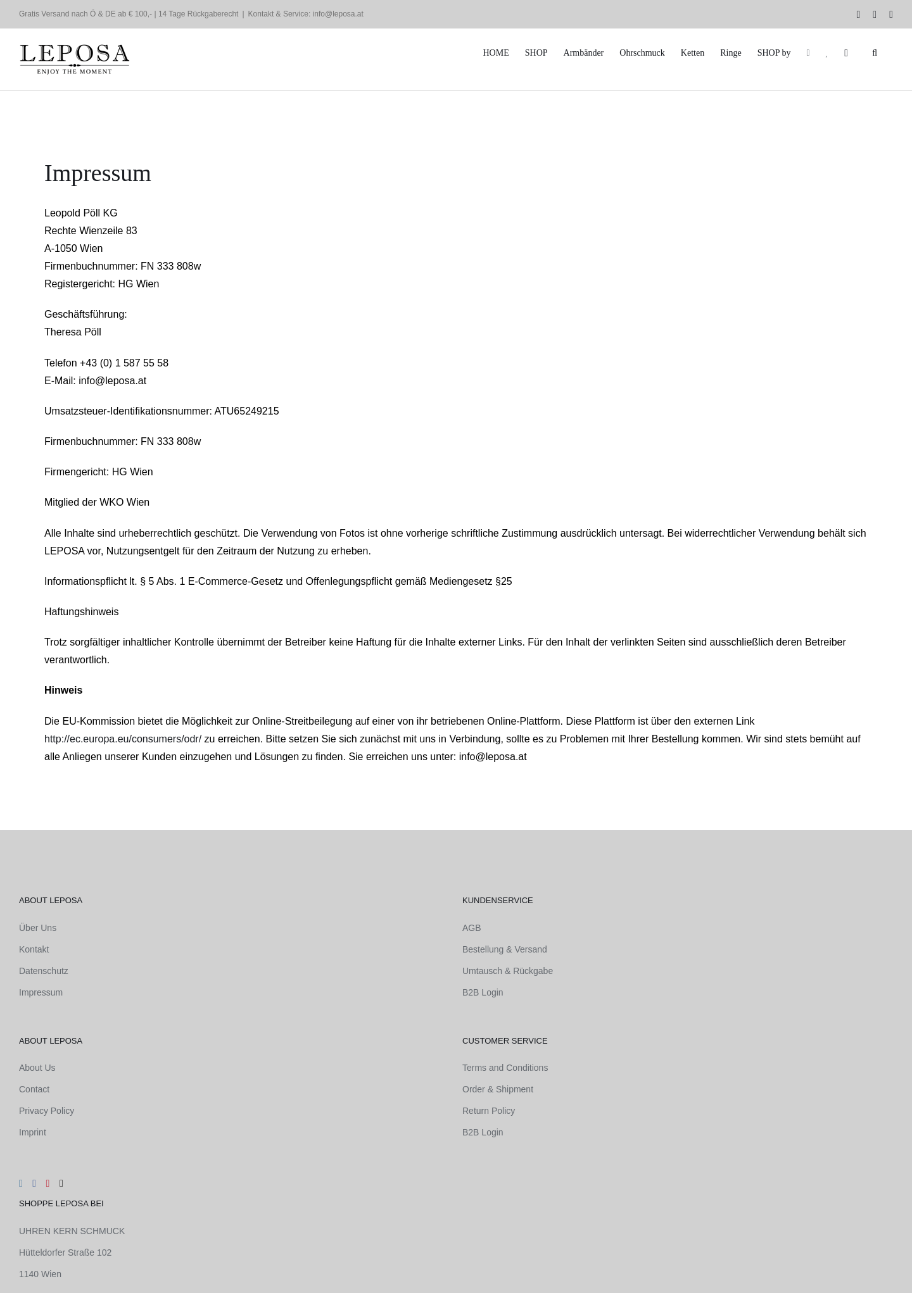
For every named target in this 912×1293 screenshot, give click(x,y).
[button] (874, 52)
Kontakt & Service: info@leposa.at (306, 13)
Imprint (32, 1132)
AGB (471, 928)
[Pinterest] (48, 1183)
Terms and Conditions (505, 1068)
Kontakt (34, 949)
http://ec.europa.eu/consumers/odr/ (122, 739)
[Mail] (61, 1183)
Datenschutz (43, 971)
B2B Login (483, 992)
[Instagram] (21, 1183)
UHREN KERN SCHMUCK (72, 1231)
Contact (34, 1089)
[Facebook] (34, 1183)
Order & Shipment (497, 1089)
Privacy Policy (46, 1111)
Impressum (41, 992)
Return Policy (488, 1111)
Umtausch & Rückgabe (507, 971)
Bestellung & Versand (504, 949)
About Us (37, 1068)
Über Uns (37, 928)
